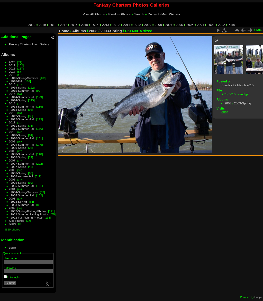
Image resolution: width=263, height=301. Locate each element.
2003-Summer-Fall (22, 204)
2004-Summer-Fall (22, 195)
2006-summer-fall (22, 176)
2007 (168, 25)
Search (139, 14)
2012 (116, 25)
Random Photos (119, 14)
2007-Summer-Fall (22, 163)
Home (64, 31)
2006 (179, 25)
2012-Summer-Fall (22, 119)
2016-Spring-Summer (24, 78)
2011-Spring (18, 125)
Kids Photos (16, 220)
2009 (147, 25)
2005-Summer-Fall (22, 185)
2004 (200, 25)
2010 (137, 25)
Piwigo (258, 297)
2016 (74, 25)
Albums (8, 54)
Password (10, 267)
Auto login (11, 277)
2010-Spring (18, 135)
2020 (31, 25)
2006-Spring (18, 173)
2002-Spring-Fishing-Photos (28, 211)
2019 (42, 25)
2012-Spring (18, 116)
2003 (211, 25)
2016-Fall (17, 81)
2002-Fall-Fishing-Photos (27, 217)
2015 (84, 25)
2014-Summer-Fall (22, 97)
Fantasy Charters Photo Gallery (29, 44)
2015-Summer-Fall (22, 90)
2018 (52, 25)
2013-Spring (18, 109)
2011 (126, 25)
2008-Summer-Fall (22, 154)
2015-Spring (18, 87)
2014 (94, 25)
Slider (12, 223)
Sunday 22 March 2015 (237, 85)
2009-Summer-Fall (22, 144)
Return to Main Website (164, 14)
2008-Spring (18, 157)
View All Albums (94, 14)
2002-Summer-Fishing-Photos (30, 214)
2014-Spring (18, 100)
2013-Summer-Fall (22, 106)
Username (10, 258)
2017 (63, 25)
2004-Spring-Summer (24, 192)
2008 (158, 25)
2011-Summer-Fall (22, 128)
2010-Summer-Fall (22, 138)
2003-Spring (19, 201)
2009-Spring (18, 147)
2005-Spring (18, 182)
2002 (221, 25)
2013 (105, 25)
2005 (189, 25)
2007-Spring (18, 166)
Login (12, 247)
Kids (232, 25)
